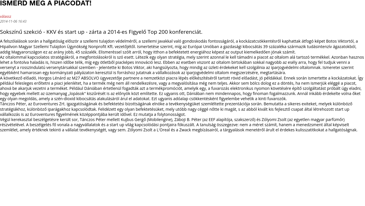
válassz (5, 16)
